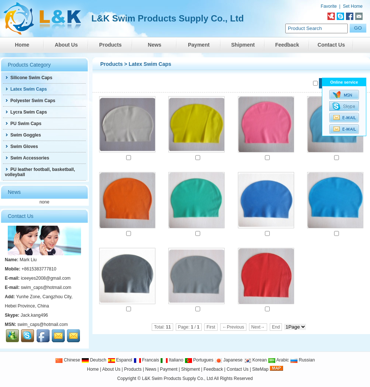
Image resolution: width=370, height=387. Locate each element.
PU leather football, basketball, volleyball (40, 172)
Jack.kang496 (34, 315)
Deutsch (93, 360)
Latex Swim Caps (150, 64)
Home (22, 45)
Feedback (287, 45)
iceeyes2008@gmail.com (45, 278)
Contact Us (331, 45)
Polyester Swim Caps (30, 100)
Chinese (67, 360)
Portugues (199, 360)
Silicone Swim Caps (28, 77)
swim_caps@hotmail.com (46, 287)
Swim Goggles (23, 135)
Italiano (171, 360)
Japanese (228, 360)
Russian (302, 360)
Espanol (120, 360)
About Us (66, 45)
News (155, 45)
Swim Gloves (21, 146)
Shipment (243, 45)
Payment (198, 45)
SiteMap (260, 369)
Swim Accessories (27, 158)
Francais (146, 360)
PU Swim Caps (23, 123)
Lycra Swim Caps (26, 112)
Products (110, 45)
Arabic (278, 360)
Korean (255, 360)
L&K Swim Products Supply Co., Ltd (178, 378)
